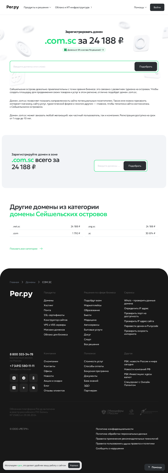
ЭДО (86, 385)
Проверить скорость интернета (136, 332)
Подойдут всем (93, 300)
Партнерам (90, 390)
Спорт (87, 339)
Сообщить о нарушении (110, 448)
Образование (92, 310)
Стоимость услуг (93, 361)
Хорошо (74, 465)
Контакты (49, 366)
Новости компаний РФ (137, 369)
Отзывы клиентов (54, 390)
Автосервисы (91, 324)
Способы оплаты (94, 366)
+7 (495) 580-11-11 (22, 366)
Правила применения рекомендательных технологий (127, 438)
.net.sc (16, 226)
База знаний (91, 380)
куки (19, 465)
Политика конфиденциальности (114, 428)
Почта (47, 310)
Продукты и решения (37, 7)
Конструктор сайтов (55, 319)
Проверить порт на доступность (135, 315)
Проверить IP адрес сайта (139, 321)
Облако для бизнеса (56, 334)
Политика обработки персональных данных (121, 433)
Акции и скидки (53, 380)
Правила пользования (109, 443)
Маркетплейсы (93, 305)
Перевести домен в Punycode (141, 325)
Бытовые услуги (93, 329)
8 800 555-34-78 (21, 354)
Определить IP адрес (136, 308)
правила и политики (143, 443)
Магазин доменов (54, 329)
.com (15, 233)
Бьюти (87, 315)
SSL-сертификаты (54, 315)
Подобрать (145, 66)
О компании (51, 361)
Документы (90, 375)
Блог (46, 385)
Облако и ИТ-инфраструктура (74, 7)
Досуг (87, 334)
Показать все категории (23, 248)
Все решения (91, 344)
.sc (89, 233)
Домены (49, 300)
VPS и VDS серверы (55, 324)
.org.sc (91, 226)
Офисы (48, 371)
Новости (49, 375)
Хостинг (48, 305)
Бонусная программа (96, 371)
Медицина (90, 319)
